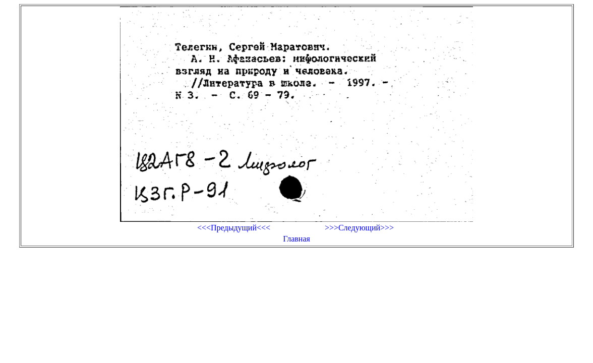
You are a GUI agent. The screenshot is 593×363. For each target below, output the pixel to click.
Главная (296, 238)
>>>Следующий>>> (359, 227)
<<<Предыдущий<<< (233, 227)
